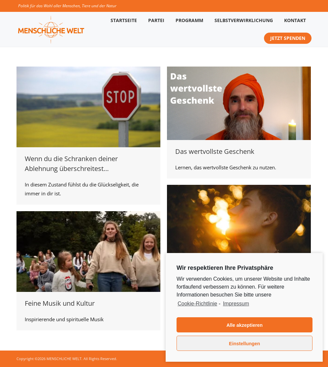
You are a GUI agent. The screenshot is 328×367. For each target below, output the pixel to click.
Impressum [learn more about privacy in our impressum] (236, 303)
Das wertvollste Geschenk (214, 151)
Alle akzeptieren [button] (244, 325)
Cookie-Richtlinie (197, 303)
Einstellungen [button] (244, 343)
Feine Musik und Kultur (60, 303)
